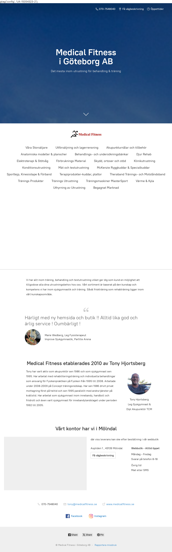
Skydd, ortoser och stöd (110, 161)
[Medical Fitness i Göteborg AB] (86, 134)
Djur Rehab (143, 154)
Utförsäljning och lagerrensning (77, 147)
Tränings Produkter (31, 181)
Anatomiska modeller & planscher (44, 154)
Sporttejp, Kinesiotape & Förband (29, 174)
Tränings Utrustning (65, 181)
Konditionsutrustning (36, 167)
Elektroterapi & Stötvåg (32, 161)
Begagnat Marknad (106, 188)
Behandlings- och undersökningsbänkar (101, 154)
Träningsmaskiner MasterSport (107, 181)
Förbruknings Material (71, 161)
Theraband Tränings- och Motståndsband (137, 174)
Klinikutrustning (144, 161)
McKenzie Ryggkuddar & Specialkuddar (123, 167)
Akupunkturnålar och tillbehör (126, 147)
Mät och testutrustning (73, 167)
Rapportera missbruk (106, 545)
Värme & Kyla (145, 181)
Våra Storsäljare (36, 147)
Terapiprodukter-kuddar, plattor (81, 174)
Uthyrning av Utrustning (69, 188)
